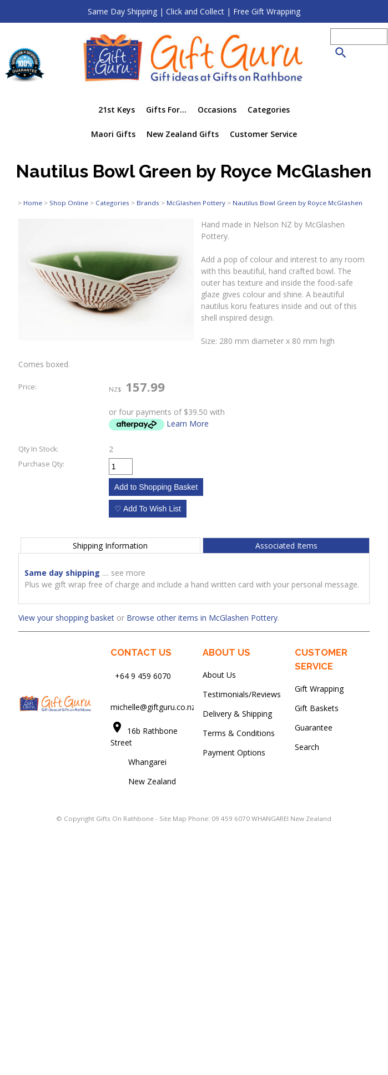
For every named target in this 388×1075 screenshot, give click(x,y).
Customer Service (263, 134)
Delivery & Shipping (237, 713)
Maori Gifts (113, 134)
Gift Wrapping (319, 688)
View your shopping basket (66, 617)
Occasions (217, 109)
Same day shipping (62, 572)
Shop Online (68, 203)
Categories (269, 109)
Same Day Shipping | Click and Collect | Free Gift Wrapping (194, 11)
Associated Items (286, 545)
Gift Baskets (317, 708)
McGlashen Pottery (196, 203)
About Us (219, 675)
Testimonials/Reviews (242, 694)
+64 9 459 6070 (143, 676)
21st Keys (116, 109)
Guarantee (313, 727)
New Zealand (143, 781)
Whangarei (139, 762)
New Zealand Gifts (183, 134)
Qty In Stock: (38, 449)
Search (307, 747)
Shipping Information (110, 545)
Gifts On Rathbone (125, 818)
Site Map (173, 818)
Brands (148, 203)
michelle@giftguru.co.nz (152, 707)
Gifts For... (166, 109)
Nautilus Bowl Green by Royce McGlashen (297, 203)
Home (32, 203)
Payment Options (234, 752)
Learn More (188, 423)
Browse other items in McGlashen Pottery (202, 617)
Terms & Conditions (239, 733)
